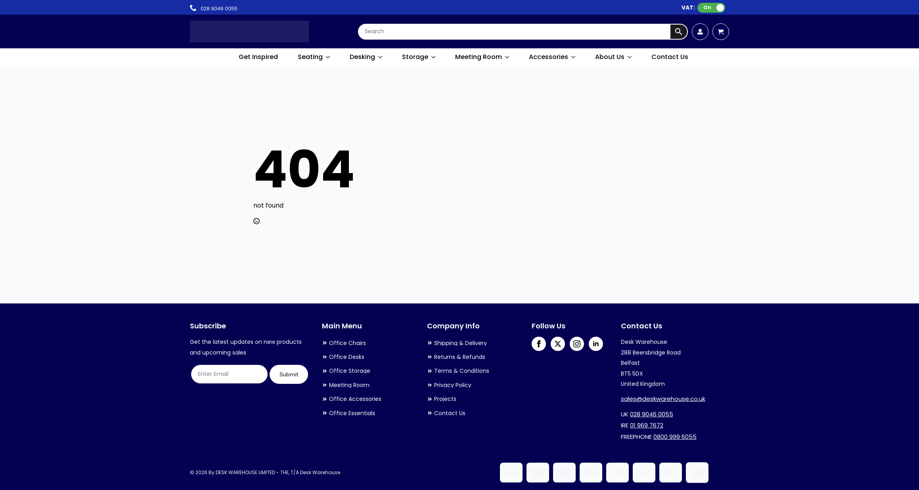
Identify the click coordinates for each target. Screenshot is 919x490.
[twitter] (558, 344)
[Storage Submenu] (433, 57)
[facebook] (539, 344)
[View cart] (720, 31)
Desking (362, 56)
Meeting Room (478, 56)
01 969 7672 (646, 425)
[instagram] (577, 344)
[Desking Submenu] (380, 57)
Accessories (548, 56)
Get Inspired (258, 56)
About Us (609, 56)
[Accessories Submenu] (573, 57)
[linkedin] (596, 344)
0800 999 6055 (675, 437)
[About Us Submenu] (630, 57)
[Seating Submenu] (328, 57)
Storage (415, 56)
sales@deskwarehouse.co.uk (663, 399)
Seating (310, 56)
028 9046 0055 (651, 414)
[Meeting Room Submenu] (507, 57)
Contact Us (669, 56)
